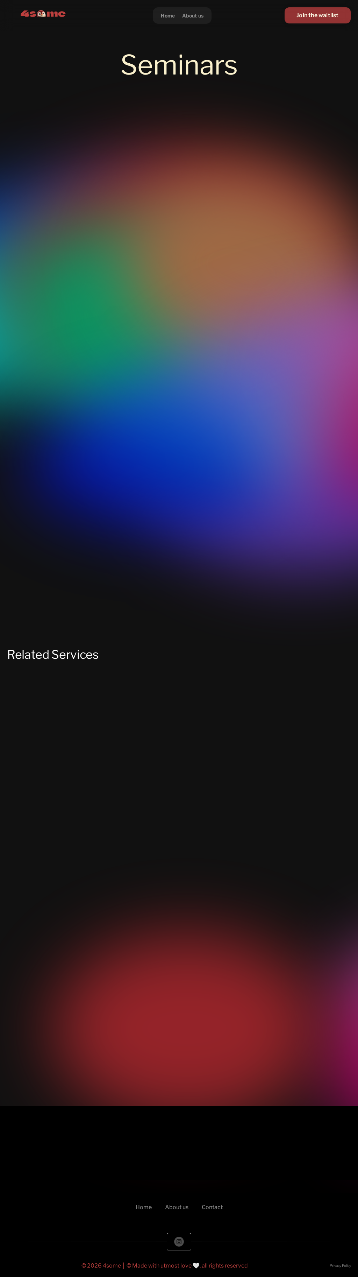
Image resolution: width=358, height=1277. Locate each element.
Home (168, 16)
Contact (212, 1207)
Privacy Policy (340, 1265)
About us (193, 16)
